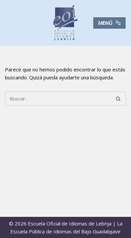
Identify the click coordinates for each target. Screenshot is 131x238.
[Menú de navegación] (109, 23)
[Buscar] (58, 98)
